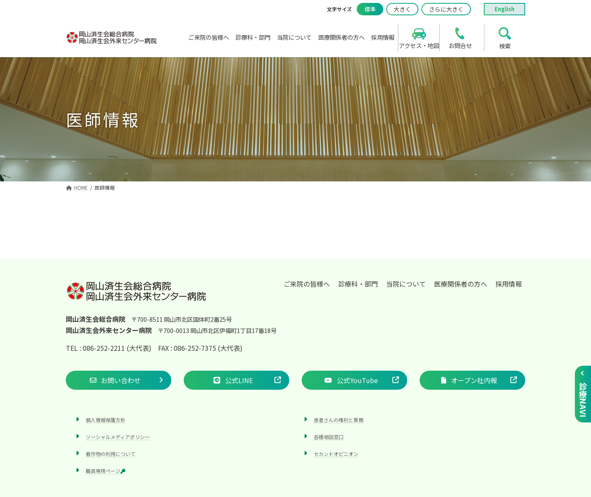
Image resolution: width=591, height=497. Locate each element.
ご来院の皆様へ (306, 284)
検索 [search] (505, 45)
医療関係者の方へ (460, 284)
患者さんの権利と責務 (338, 419)
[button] (118, 380)
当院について (406, 284)
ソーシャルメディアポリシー (118, 436)
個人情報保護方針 (105, 419)
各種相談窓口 (329, 436)
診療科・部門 (358, 284)
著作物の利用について (110, 453)
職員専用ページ (105, 471)
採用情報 (508, 284)
